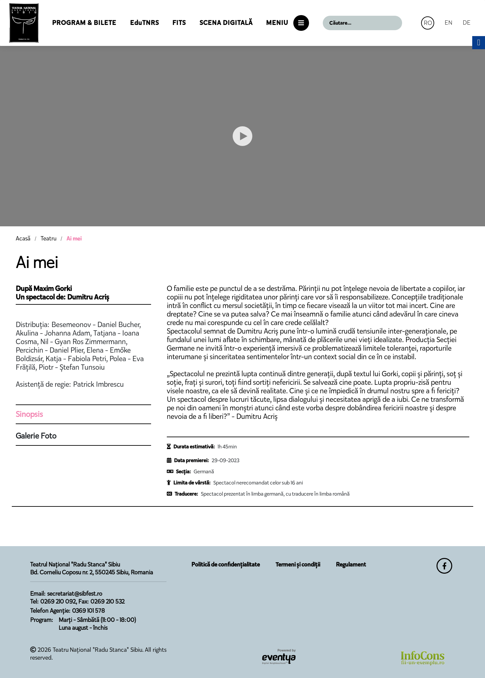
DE (467, 22)
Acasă (23, 238)
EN (448, 22)
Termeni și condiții (298, 564)
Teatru (48, 238)
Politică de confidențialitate (225, 564)
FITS (179, 22)
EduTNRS (144, 22)
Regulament (351, 564)
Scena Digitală (226, 22)
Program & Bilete (84, 22)
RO (428, 23)
